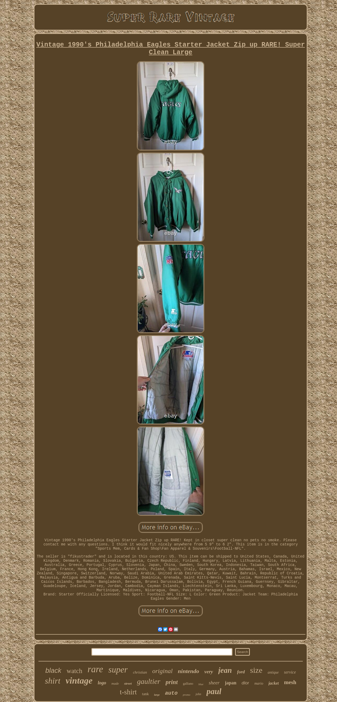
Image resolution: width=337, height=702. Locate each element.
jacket (274, 683)
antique (273, 672)
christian (140, 672)
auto (171, 693)
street (128, 683)
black (53, 670)
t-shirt (128, 692)
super (118, 669)
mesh (290, 682)
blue (201, 684)
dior (245, 682)
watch (74, 670)
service (290, 672)
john (198, 694)
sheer (214, 682)
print (172, 682)
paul (213, 691)
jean (225, 670)
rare (95, 669)
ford (241, 671)
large (157, 694)
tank (145, 694)
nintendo (188, 671)
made (115, 683)
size (256, 670)
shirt (53, 680)
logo (102, 682)
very (208, 671)
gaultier (148, 681)
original (162, 671)
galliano (188, 683)
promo (186, 694)
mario (258, 683)
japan (230, 682)
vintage (79, 680)
